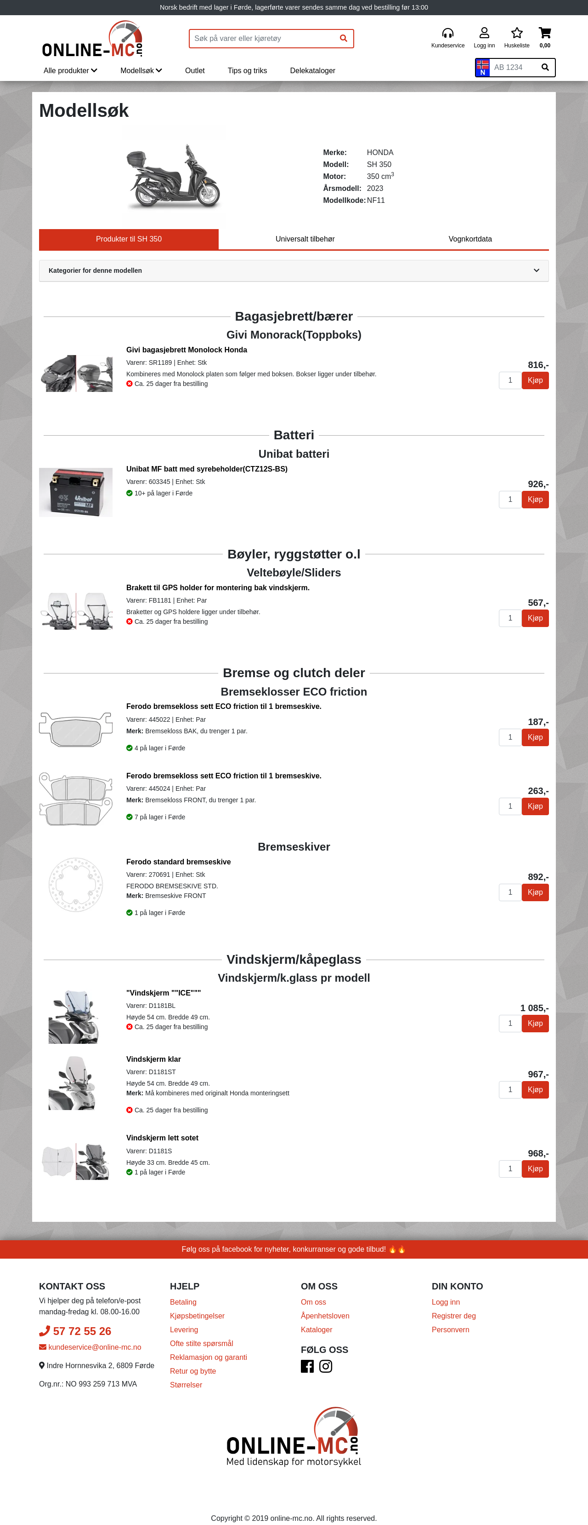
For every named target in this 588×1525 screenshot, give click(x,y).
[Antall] (510, 380)
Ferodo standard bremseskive (178, 862)
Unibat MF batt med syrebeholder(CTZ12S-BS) (207, 469)
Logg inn (446, 1302)
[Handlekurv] (545, 38)
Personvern (450, 1330)
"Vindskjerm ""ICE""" (163, 993)
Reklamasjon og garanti (208, 1357)
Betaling (183, 1302)
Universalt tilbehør (305, 239)
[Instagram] (325, 1369)
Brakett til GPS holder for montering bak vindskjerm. (218, 588)
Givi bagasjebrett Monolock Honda (186, 350)
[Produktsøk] (262, 38)
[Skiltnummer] (513, 67)
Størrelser (186, 1385)
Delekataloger (312, 71)
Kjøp (535, 380)
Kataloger (317, 1330)
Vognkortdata (470, 239)
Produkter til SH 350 (129, 239)
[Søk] (343, 38)
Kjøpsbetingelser (197, 1316)
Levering (184, 1330)
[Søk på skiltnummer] (545, 67)
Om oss (313, 1302)
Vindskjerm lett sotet (162, 1138)
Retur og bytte (193, 1371)
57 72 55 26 (75, 1331)
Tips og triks (247, 71)
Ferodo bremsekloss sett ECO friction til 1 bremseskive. (224, 706)
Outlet (195, 71)
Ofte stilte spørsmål (201, 1343)
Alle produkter (70, 71)
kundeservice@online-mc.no (90, 1347)
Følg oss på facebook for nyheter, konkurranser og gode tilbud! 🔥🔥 (294, 1249)
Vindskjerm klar (153, 1059)
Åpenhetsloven (325, 1316)
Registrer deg (454, 1316)
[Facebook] (307, 1369)
